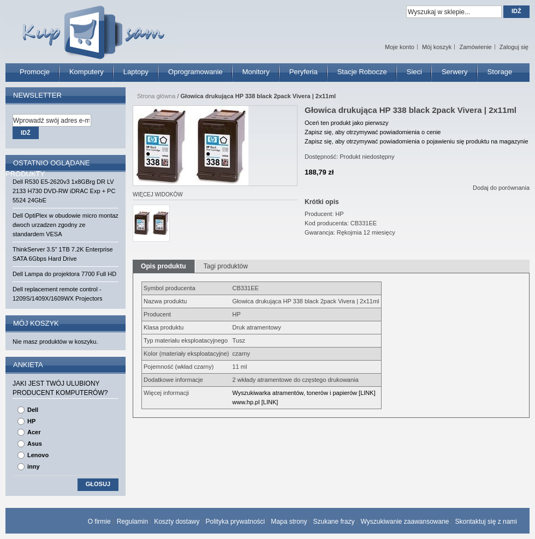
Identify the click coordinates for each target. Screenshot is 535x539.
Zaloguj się (514, 47)
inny (33, 466)
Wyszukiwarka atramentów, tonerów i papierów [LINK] (304, 393)
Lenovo (38, 455)
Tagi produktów (226, 266)
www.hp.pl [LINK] (255, 402)
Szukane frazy (333, 521)
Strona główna (156, 96)
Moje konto (399, 47)
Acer (33, 432)
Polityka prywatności (235, 521)
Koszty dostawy (176, 521)
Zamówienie (475, 47)
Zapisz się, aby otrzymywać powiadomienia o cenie (373, 132)
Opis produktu (163, 266)
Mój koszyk (436, 47)
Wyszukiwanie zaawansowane (405, 521)
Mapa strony (289, 521)
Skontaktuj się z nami (486, 521)
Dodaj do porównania (501, 187)
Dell (32, 409)
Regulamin (132, 521)
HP (31, 421)
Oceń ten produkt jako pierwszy (346, 122)
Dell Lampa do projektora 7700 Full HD (64, 274)
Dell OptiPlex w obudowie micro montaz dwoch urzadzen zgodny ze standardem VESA (65, 224)
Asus (34, 443)
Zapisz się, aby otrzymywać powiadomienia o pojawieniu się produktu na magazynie (416, 141)
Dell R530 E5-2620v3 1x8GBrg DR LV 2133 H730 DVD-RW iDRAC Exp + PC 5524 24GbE (64, 190)
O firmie (99, 521)
